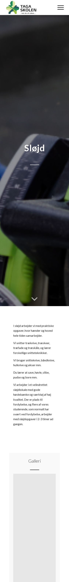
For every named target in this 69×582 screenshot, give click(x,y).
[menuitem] (59, 7)
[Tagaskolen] (28, 7)
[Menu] (59, 7)
